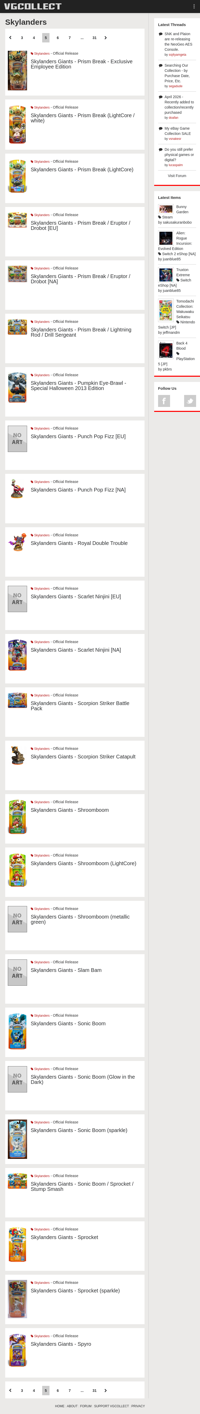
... (82, 38)
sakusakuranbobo (177, 222)
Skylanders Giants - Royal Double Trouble (79, 543)
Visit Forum (177, 176)
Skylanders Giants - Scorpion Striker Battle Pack (80, 705)
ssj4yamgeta (177, 54)
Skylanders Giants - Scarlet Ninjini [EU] (76, 596)
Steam (165, 217)
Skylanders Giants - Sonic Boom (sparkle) (79, 1130)
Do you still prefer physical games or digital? (179, 154)
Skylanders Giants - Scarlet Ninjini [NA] (76, 650)
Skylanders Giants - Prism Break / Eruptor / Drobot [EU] (80, 225)
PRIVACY (138, 1406)
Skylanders (40, 53)
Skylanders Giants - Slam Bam (66, 970)
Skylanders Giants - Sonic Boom (68, 1023)
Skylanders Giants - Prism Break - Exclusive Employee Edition (82, 64)
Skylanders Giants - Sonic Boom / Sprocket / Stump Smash (82, 1186)
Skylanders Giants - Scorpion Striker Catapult (83, 756)
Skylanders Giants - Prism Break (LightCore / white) (83, 117)
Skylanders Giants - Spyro (61, 1344)
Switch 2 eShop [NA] (177, 254)
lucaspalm (176, 165)
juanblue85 (172, 259)
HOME (60, 1406)
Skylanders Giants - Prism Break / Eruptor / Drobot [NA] (80, 278)
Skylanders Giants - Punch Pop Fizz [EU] (78, 436)
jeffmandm (171, 332)
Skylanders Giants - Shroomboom (70, 810)
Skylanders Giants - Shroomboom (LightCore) (83, 863)
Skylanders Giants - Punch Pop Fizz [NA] (78, 490)
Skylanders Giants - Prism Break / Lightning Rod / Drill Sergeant (81, 332)
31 (94, 38)
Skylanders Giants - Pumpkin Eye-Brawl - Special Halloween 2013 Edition (78, 385)
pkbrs (167, 369)
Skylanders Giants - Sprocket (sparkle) (75, 1290)
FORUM (86, 1406)
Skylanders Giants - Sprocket (64, 1237)
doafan (173, 118)
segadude (176, 86)
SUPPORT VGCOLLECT (111, 1406)
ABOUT (72, 1406)
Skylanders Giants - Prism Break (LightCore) (82, 169)
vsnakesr (175, 139)
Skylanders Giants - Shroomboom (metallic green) (80, 919)
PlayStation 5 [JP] (176, 359)
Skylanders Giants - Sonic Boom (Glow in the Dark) (83, 1079)
